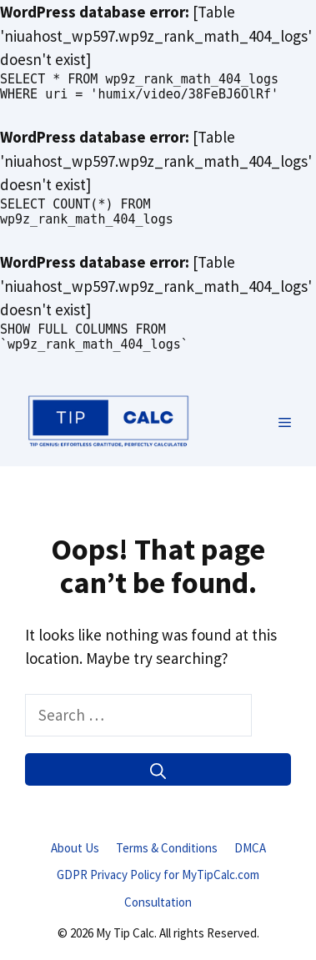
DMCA (250, 848)
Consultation (158, 902)
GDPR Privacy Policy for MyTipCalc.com (158, 874)
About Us (75, 848)
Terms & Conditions (167, 848)
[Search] (158, 769)
